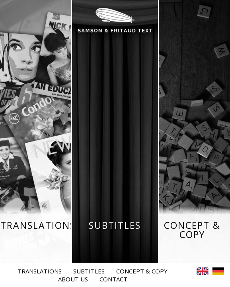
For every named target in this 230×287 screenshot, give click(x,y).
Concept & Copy (142, 271)
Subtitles (89, 271)
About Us (73, 279)
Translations (40, 271)
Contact (113, 279)
